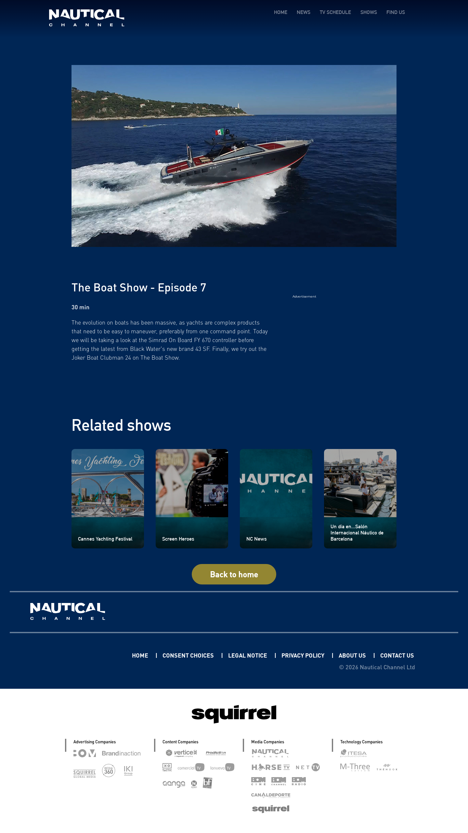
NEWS (303, 12)
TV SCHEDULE (335, 12)
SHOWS (368, 12)
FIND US (395, 12)
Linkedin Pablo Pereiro (91, 655)
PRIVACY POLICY (303, 655)
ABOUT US (353, 655)
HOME (280, 12)
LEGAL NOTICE (248, 655)
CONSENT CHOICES (188, 655)
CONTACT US (397, 655)
